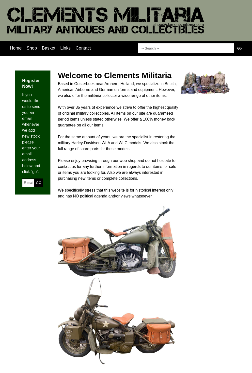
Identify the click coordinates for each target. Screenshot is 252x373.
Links (65, 48)
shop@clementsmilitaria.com (179, 24)
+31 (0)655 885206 (170, 15)
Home (16, 48)
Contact (83, 48)
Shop (32, 48)
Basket (48, 48)
